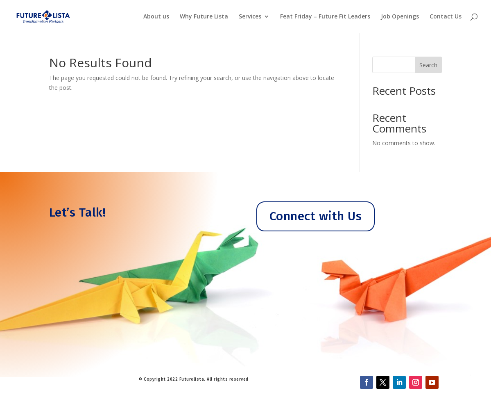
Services (250, 17)
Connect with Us (315, 216)
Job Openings (400, 17)
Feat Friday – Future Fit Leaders (325, 17)
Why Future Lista (204, 17)
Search (428, 65)
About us (156, 17)
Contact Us (446, 17)
